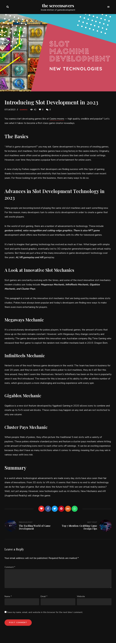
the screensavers (58, 5)
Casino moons (57, 118)
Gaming (23, 110)
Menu (108, 7)
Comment (10, 567)
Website (81, 596)
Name (8, 596)
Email (44, 596)
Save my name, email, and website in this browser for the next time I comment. (45, 612)
